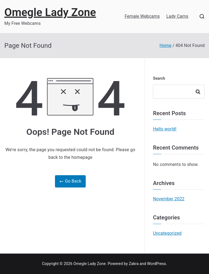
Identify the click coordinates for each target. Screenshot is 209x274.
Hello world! (164, 129)
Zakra (134, 263)
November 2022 (169, 198)
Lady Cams (177, 16)
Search (159, 78)
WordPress (156, 263)
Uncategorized (167, 233)
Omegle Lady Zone (50, 12)
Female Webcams (142, 16)
